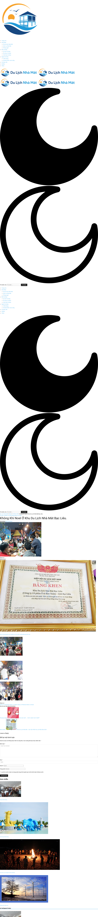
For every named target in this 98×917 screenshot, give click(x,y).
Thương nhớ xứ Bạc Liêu (4, 905)
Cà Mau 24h (3, 515)
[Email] (30, 704)
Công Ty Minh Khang (3, 799)
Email (1, 765)
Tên (1, 760)
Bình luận (2, 743)
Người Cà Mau (18, 515)
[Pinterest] (21, 704)
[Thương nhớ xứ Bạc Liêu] (24, 902)
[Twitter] (13, 704)
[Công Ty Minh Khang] (10, 796)
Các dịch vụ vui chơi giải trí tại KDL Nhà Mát (7, 872)
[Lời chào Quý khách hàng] (24, 833)
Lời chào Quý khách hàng (4, 836)
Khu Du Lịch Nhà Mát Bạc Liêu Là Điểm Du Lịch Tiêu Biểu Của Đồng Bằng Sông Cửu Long (15, 634)
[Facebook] (4, 704)
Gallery (13, 515)
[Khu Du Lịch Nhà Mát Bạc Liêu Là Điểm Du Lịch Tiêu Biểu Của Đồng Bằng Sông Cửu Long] (48, 631)
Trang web (2, 769)
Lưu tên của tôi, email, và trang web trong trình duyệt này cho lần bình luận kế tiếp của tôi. (22, 772)
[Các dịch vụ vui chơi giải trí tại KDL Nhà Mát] (30, 869)
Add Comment (8, 521)
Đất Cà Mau (8, 515)
